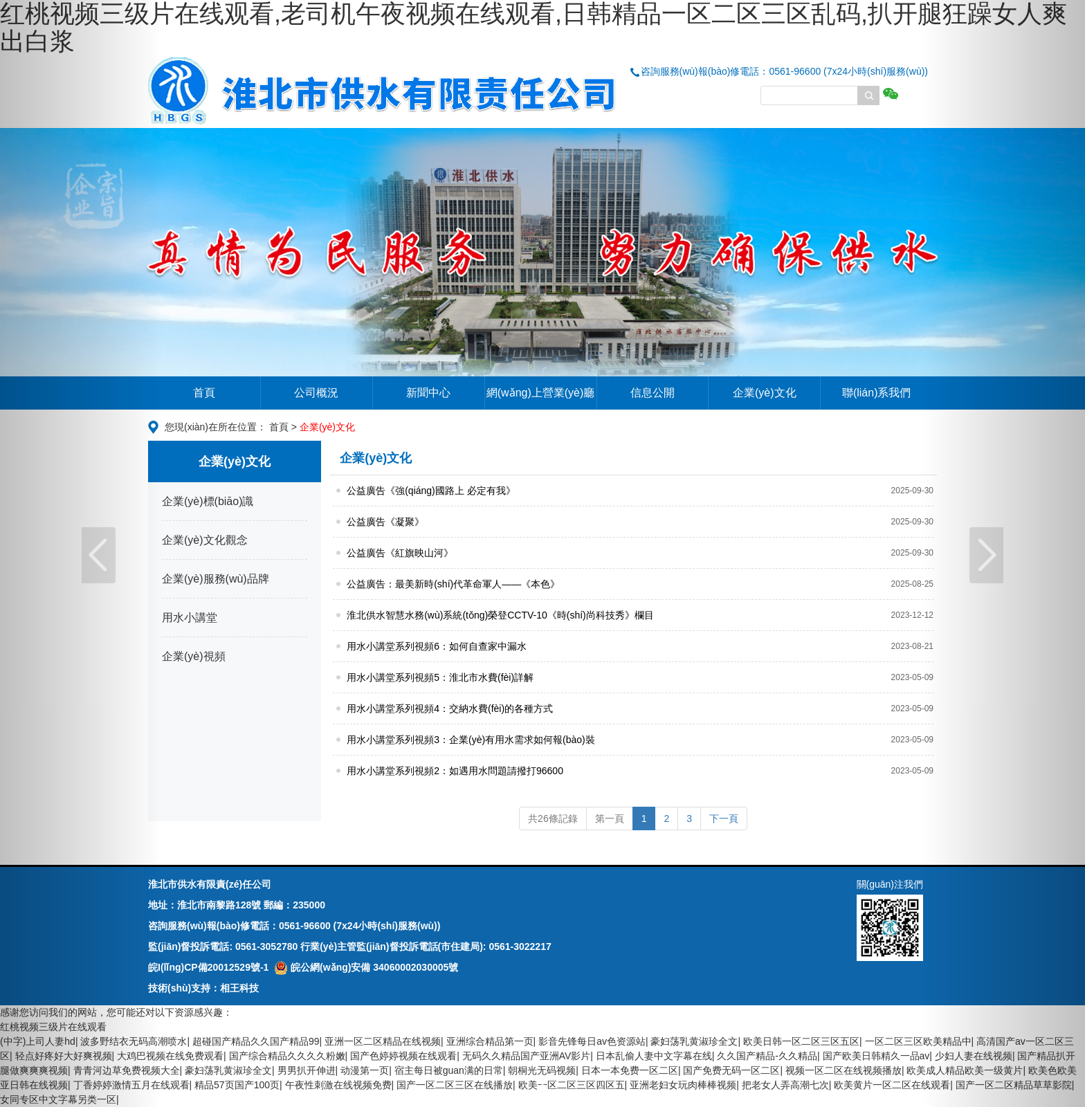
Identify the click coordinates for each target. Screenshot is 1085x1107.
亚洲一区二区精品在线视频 (383, 1041)
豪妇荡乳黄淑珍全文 (694, 1041)
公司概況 (316, 393)
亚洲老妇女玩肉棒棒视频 (683, 1084)
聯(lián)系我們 (876, 393)
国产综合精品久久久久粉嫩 (287, 1055)
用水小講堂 (189, 617)
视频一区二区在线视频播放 (843, 1070)
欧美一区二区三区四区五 (571, 1084)
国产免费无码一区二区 (731, 1070)
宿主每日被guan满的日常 (448, 1070)
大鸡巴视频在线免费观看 (170, 1055)
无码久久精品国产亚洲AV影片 (526, 1055)
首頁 (204, 393)
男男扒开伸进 (306, 1070)
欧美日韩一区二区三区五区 (801, 1041)
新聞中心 (428, 393)
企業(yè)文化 (764, 393)
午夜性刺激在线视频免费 (338, 1084)
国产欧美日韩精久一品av (876, 1055)
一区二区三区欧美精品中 (918, 1041)
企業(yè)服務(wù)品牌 (215, 579)
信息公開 (652, 393)
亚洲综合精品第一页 (490, 1041)
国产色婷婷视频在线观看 (403, 1055)
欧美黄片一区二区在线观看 (892, 1084)
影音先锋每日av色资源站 (592, 1041)
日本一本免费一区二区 (629, 1070)
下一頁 (723, 818)
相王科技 (239, 988)
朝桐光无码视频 (542, 1070)
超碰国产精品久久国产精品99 (256, 1041)
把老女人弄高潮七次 (785, 1084)
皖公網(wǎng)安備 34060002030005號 (366, 967)
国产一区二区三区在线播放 (454, 1084)
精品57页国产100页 (237, 1084)
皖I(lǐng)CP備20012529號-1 (208, 967)
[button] (81, 553)
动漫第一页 (364, 1070)
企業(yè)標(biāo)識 (207, 501)
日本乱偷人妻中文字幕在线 (654, 1055)
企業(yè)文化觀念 (205, 540)
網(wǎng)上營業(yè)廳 (540, 393)
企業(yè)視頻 (194, 656)
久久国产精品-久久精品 (767, 1055)
